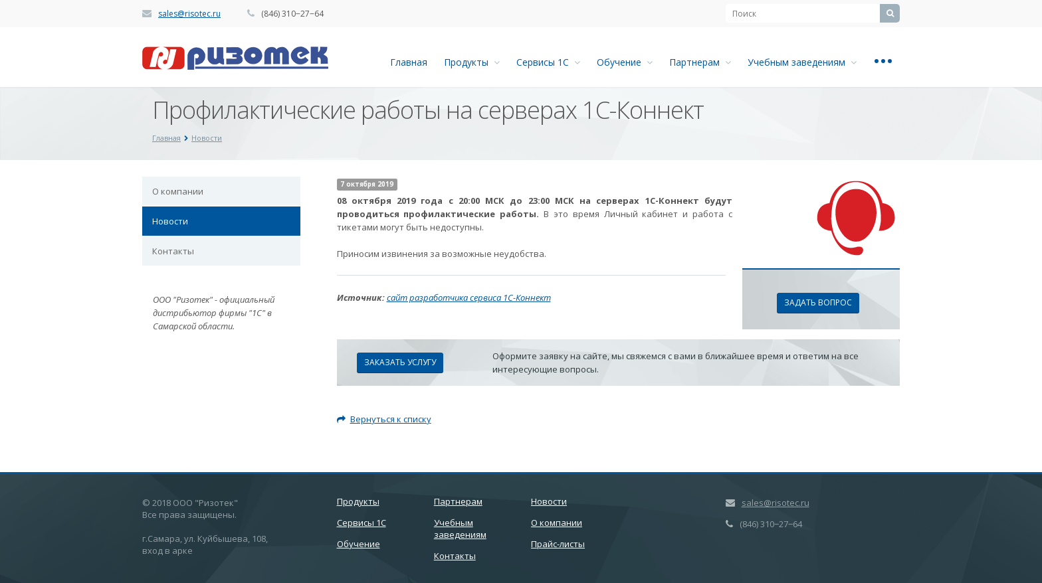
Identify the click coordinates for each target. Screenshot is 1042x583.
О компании (177, 191)
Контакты (173, 251)
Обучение (625, 62)
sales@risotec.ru (189, 13)
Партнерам (700, 62)
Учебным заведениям (802, 62)
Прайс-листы (558, 544)
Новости (170, 221)
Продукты (472, 62)
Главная (408, 62)
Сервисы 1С (548, 62)
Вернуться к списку (384, 419)
